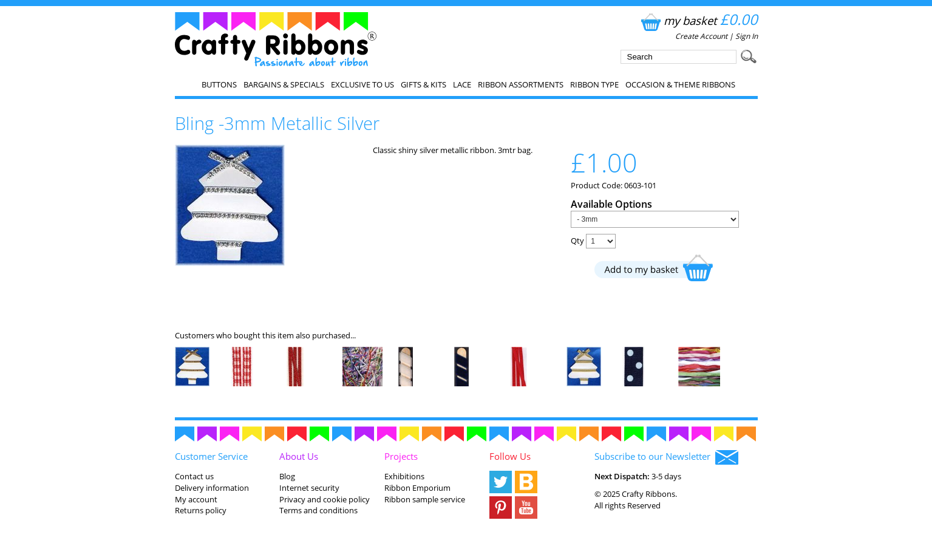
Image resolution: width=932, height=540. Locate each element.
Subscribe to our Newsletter (666, 457)
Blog (287, 476)
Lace (462, 84)
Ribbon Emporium (417, 487)
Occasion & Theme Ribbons (680, 84)
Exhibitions (404, 476)
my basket (698, 20)
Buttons (219, 84)
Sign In (746, 36)
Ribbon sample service (424, 499)
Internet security (309, 487)
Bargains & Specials (283, 84)
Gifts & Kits (423, 84)
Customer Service (211, 456)
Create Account (701, 36)
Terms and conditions (318, 510)
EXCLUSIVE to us (362, 84)
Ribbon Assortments (520, 84)
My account (196, 499)
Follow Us (510, 456)
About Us (298, 456)
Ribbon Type (594, 84)
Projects (401, 456)
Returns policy (200, 510)
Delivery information (212, 487)
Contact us (194, 476)
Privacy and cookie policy (324, 499)
